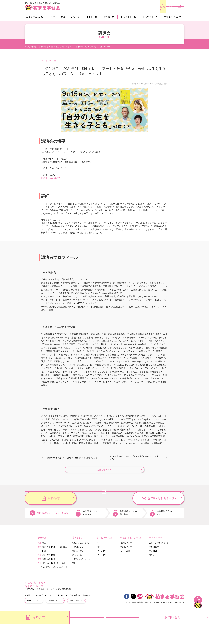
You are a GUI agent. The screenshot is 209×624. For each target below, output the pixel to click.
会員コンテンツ (76, 603)
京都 (44, 561)
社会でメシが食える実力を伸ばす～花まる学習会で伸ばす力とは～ (73, 458)
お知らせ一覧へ (104, 470)
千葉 (48, 549)
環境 (73, 565)
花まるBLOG (153, 553)
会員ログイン (32, 603)
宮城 (44, 545)
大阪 (48, 561)
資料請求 (144, 8)
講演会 (151, 557)
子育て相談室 (154, 549)
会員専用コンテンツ (176, 8)
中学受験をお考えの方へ (81, 561)
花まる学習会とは (34, 17)
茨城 (65, 549)
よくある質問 (125, 553)
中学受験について (172, 17)
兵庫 (53, 561)
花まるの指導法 (77, 553)
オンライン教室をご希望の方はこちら (51, 569)
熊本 (58, 565)
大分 (48, 565)
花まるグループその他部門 (68, 597)
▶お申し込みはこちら (52, 178)
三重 (53, 557)
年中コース (91, 17)
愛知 (44, 557)
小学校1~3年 (101, 553)
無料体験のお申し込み (160, 8)
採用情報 (87, 597)
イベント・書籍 (57, 17)
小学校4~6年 (101, 557)
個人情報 (28, 597)
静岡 (48, 557)
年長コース (109, 17)
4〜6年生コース (150, 17)
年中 (98, 545)
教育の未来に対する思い (81, 545)
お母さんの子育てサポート (158, 545)
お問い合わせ (174, 617)
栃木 (44, 553)
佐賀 (53, 565)
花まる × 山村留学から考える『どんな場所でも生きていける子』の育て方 (136, 457)
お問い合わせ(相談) (162, 500)
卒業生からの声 (126, 549)
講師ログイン (54, 603)
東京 (44, 549)
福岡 (44, 565)
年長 (98, 549)
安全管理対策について (44, 597)
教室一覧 (75, 17)
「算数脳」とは (77, 549)
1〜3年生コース (128, 17)
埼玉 (53, 549)
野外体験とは (77, 557)
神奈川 (59, 549)
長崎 (63, 565)
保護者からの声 (126, 545)
